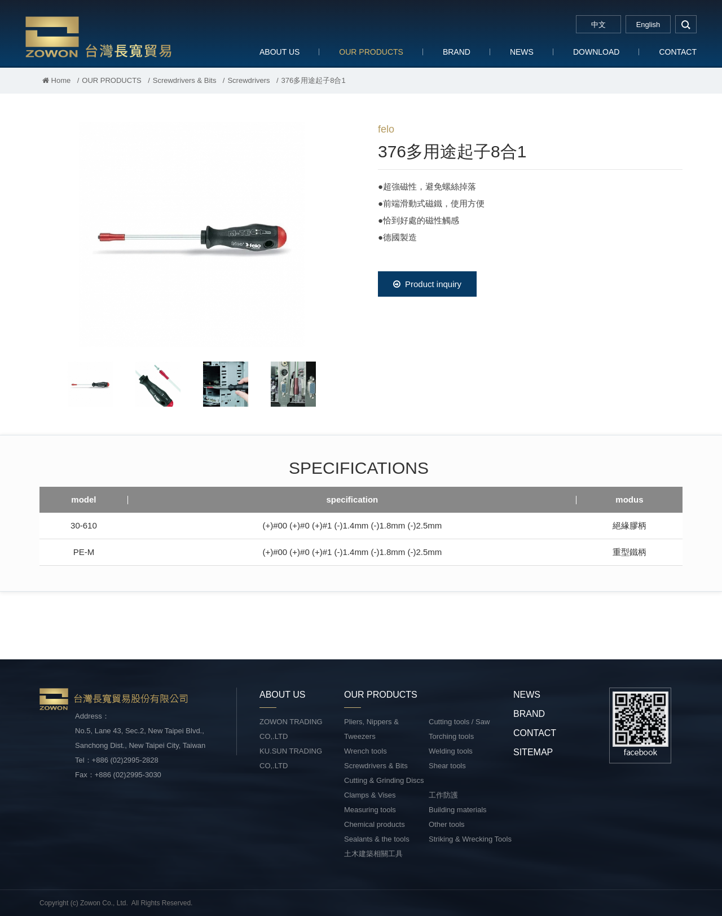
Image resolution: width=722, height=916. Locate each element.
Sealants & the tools (377, 839)
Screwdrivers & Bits (185, 80)
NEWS (522, 51)
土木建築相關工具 (373, 853)
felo (386, 129)
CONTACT (678, 51)
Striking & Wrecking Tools (470, 839)
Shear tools (447, 765)
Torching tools (451, 736)
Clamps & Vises (370, 795)
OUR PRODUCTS (371, 51)
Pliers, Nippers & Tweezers (371, 729)
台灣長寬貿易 (98, 36)
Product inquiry (427, 284)
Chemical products (374, 824)
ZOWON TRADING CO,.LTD (291, 729)
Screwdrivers (248, 80)
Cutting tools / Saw (459, 721)
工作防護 (443, 795)
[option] (192, 234)
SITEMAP (533, 752)
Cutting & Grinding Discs (384, 780)
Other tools (447, 824)
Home (56, 80)
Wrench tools (365, 751)
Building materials (458, 809)
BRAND (456, 51)
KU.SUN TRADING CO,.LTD (290, 758)
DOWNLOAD (596, 51)
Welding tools (451, 751)
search (686, 24)
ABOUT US (279, 51)
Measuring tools (370, 809)
